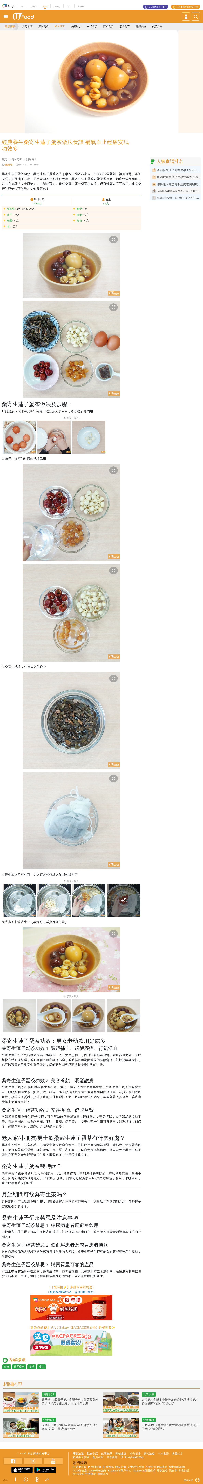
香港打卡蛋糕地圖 (156, 1466)
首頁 (4, 159)
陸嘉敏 (8, 164)
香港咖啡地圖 (176, 1466)
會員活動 (97, 1457)
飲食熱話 (92, 1453)
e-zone (81, 6)
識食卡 (173, 1470)
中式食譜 (92, 26)
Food (45, 6)
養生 (41, 1366)
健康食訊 (49, 1394)
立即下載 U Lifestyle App (187, 7)
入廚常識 (27, 26)
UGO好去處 (80, 1470)
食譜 (31, 1366)
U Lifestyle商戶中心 (132, 1457)
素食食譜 (124, 26)
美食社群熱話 (135, 1466)
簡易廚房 (10, 26)
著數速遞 (78, 1453)
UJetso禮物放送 (97, 1470)
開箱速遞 (120, 1453)
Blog (69, 6)
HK (22, 6)
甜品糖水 (60, 26)
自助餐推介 (79, 1466)
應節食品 (141, 26)
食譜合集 (157, 26)
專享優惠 (112, 1457)
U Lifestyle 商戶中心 (157, 7)
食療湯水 (76, 26)
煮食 (6, 1366)
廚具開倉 (43, 26)
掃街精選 (135, 1453)
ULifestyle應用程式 (144, 1470)
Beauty (57, 6)
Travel (33, 6)
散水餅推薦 (95, 1466)
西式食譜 (108, 26)
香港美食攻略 (81, 1457)
